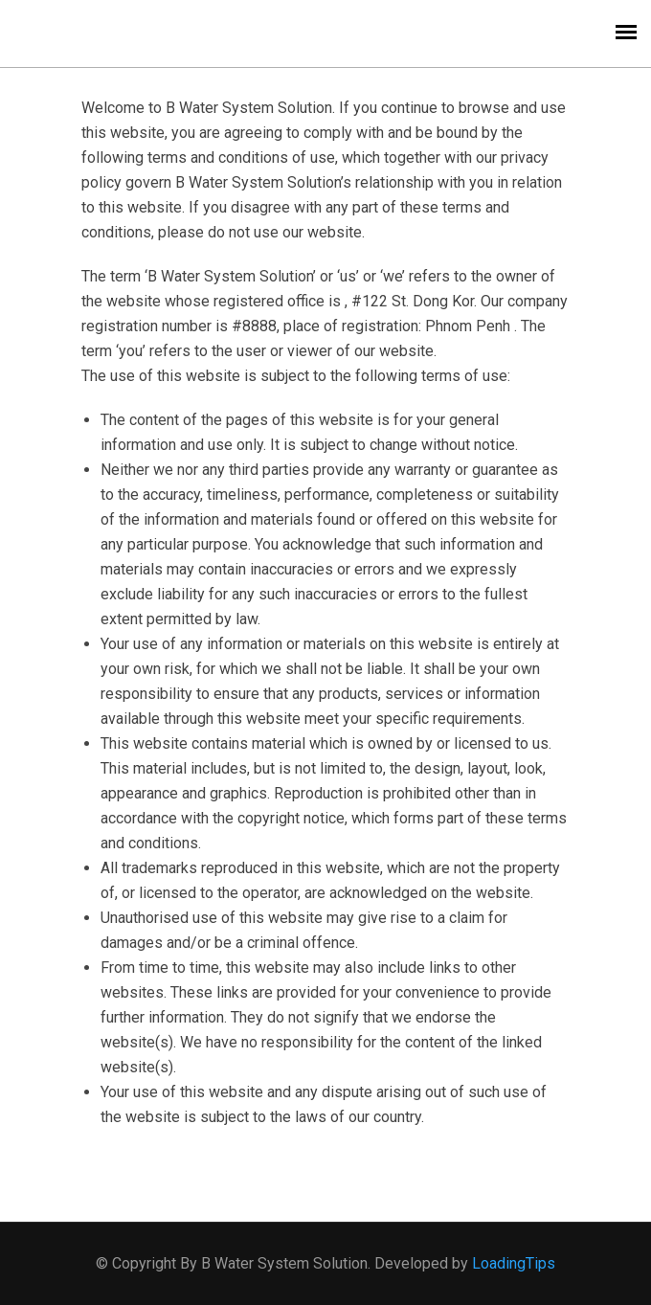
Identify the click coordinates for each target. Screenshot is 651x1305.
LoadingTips (513, 1263)
